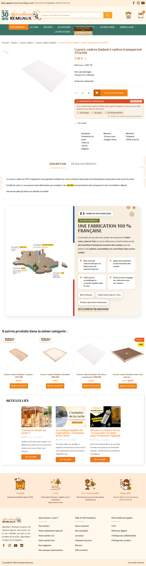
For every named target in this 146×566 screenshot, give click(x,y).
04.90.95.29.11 (62, 3)
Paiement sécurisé (83, 540)
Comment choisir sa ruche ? (33, 431)
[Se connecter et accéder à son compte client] (128, 15)
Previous (136, 331)
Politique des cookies (121, 540)
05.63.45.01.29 (41, 3)
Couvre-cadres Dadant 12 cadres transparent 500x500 (91, 375)
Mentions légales (119, 530)
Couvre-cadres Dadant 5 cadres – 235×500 (19, 375)
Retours (78, 545)
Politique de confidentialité (124, 535)
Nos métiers (44, 526)
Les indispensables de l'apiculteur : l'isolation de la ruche (70, 433)
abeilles (70, 185)
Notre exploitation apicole (51, 530)
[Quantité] (83, 93)
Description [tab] (58, 163)
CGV (114, 526)
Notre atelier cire (46, 535)
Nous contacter (82, 526)
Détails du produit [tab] (84, 163)
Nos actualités (81, 530)
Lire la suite (31, 457)
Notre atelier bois (47, 540)
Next (141, 331)
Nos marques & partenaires (51, 550)
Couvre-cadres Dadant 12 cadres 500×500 (55, 375)
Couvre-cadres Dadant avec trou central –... (128, 375)
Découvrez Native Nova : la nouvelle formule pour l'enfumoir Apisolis (105, 433)
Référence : (79, 65)
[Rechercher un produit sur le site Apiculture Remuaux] (107, 15)
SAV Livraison (81, 550)
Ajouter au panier (109, 93)
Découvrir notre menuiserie (93, 309)
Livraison (79, 535)
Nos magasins (45, 545)
